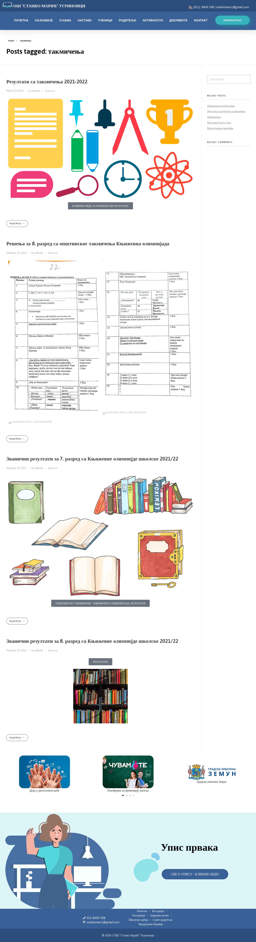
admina (36, 90)
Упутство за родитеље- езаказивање (226, 111)
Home (11, 40)
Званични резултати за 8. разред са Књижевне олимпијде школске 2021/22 (92, 641)
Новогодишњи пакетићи (220, 128)
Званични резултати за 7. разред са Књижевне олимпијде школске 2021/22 (92, 459)
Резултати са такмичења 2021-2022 (46, 81)
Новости (50, 90)
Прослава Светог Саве (219, 122)
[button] (123, 795)
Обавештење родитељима (221, 105)
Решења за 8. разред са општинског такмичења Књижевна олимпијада (87, 243)
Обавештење (214, 116)
